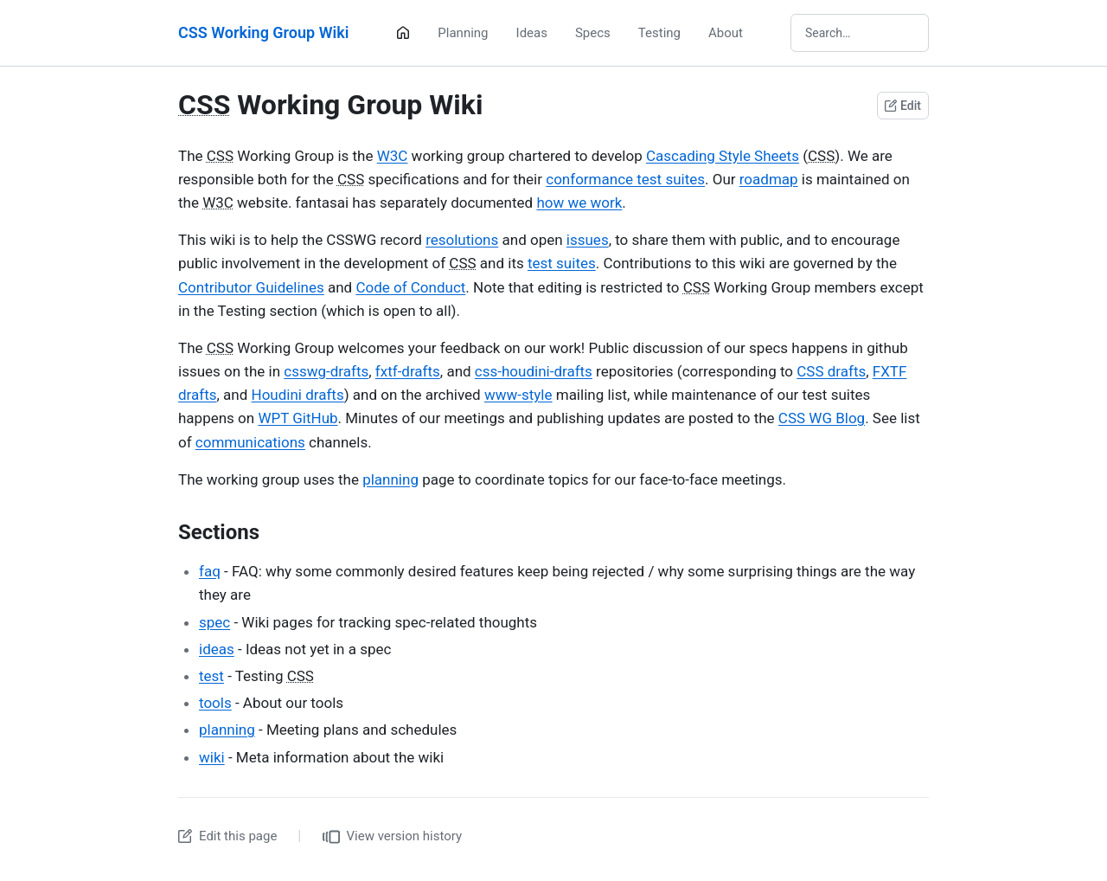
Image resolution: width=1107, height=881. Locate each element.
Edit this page (227, 836)
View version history (393, 837)
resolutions (462, 239)
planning (390, 479)
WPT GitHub (297, 418)
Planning (463, 33)
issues (587, 239)
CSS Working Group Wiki (263, 32)
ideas (216, 649)
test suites (562, 263)
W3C (392, 155)
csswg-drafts (326, 371)
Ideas (531, 33)
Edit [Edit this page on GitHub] (903, 106)
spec (214, 622)
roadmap (768, 179)
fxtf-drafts (407, 371)
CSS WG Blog (821, 418)
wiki (212, 757)
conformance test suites (625, 179)
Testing (659, 33)
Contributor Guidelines (251, 287)
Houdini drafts (298, 394)
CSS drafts (831, 371)
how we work (579, 202)
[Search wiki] (859, 33)
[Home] (403, 33)
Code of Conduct (410, 287)
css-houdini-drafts (533, 371)
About (725, 33)
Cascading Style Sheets (722, 155)
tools (215, 702)
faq (210, 571)
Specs (593, 33)
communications (250, 442)
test (211, 676)
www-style (518, 394)
